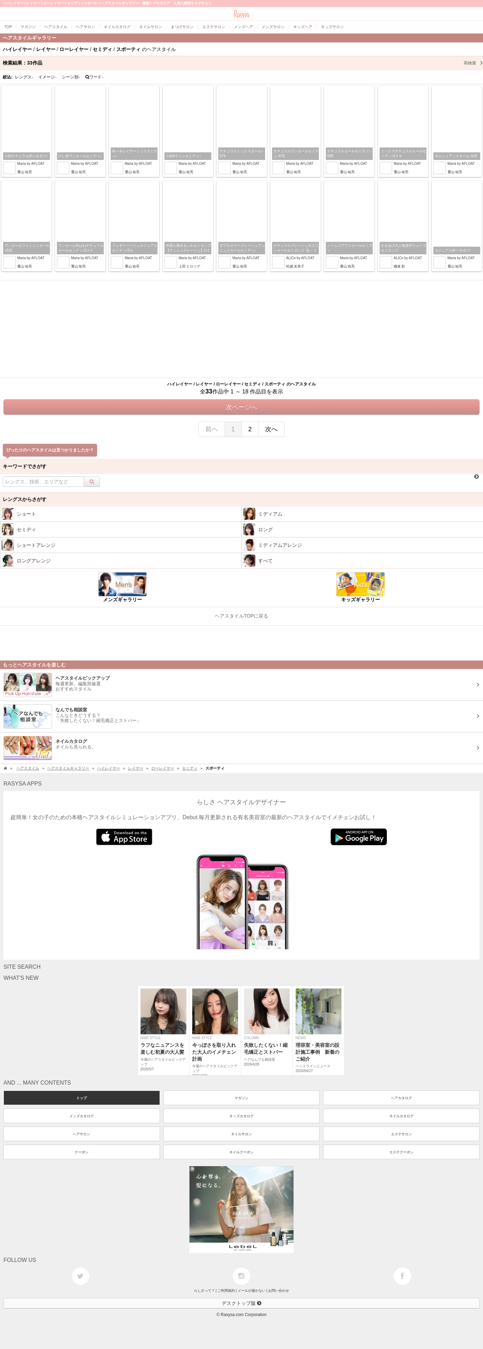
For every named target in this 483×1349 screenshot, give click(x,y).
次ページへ (241, 407)
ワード (94, 77)
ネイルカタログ (401, 1116)
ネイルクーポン (241, 1152)
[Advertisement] (241, 328)
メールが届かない (251, 1290)
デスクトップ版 (241, 1303)
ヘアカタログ (401, 1098)
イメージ (47, 77)
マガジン (241, 1098)
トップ (81, 1098)
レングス (24, 77)
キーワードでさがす (24, 466)
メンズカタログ (81, 1116)
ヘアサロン (81, 1134)
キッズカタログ (241, 1116)
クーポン (81, 1152)
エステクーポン (401, 1152)
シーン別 (71, 77)
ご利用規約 (226, 1290)
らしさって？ (204, 1290)
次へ (271, 429)
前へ (211, 429)
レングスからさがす (24, 499)
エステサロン (401, 1134)
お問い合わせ (278, 1290)
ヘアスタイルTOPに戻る (242, 616)
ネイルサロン (241, 1134)
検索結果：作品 (243, 63)
